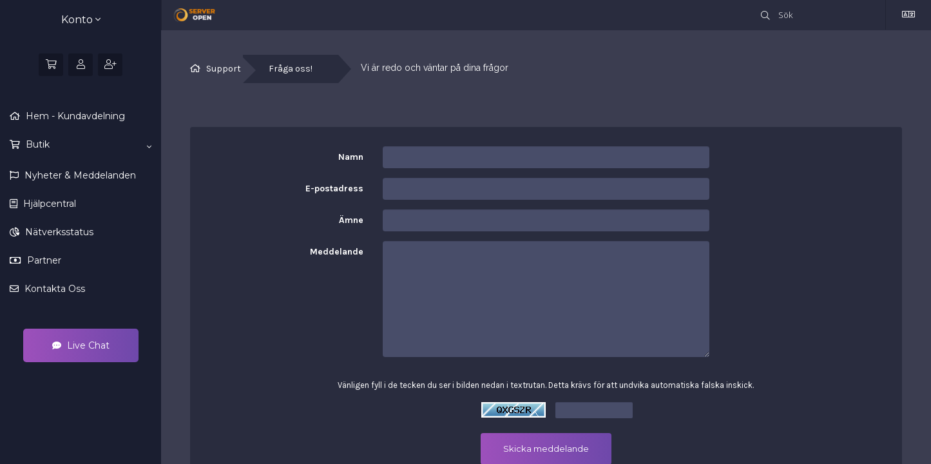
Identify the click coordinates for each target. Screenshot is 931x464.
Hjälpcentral (48, 203)
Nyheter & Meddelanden (79, 175)
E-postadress (334, 188)
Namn (350, 156)
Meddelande (336, 251)
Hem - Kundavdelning (74, 116)
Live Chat (81, 345)
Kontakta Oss (53, 289)
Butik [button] (87, 145)
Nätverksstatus (58, 232)
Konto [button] (81, 20)
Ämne (351, 220)
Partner (42, 260)
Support (223, 68)
